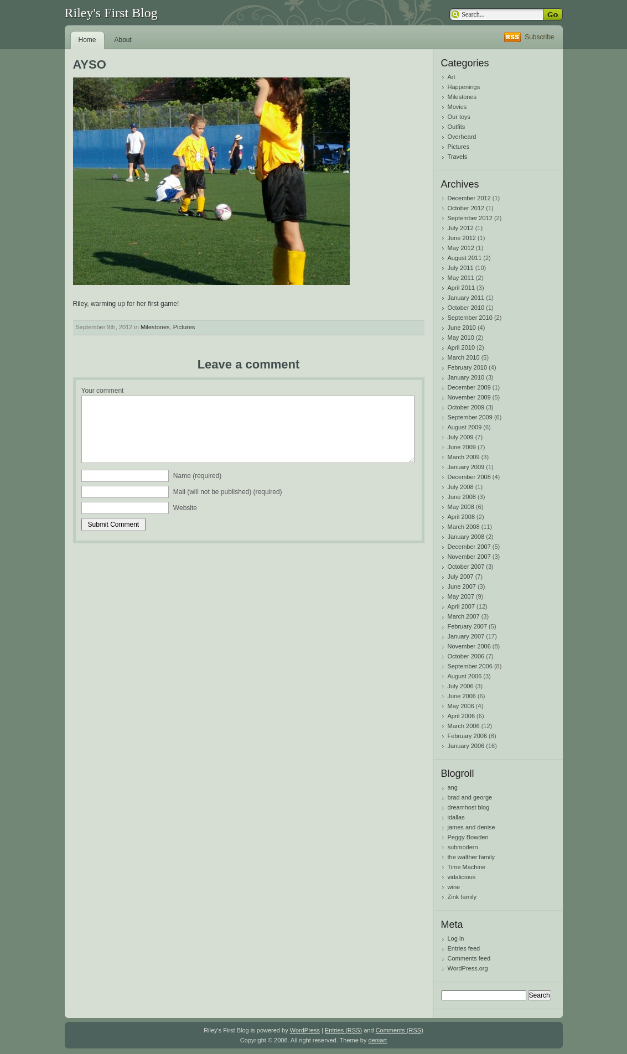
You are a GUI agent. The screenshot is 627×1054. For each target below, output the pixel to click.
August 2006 (465, 676)
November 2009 (469, 397)
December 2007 (469, 546)
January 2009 (466, 467)
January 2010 (466, 377)
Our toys (459, 116)
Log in (456, 938)
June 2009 (462, 447)
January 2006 (466, 746)
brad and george (470, 797)
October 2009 (466, 407)
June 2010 (462, 327)
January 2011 (466, 297)
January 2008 (466, 536)
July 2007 (461, 576)
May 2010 (461, 337)
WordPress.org (468, 968)
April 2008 (461, 516)
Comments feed (469, 958)
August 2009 (465, 427)
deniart (378, 1040)
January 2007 (466, 636)
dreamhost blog (469, 807)
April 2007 (461, 606)
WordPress (305, 1030)
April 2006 (461, 716)
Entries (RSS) (343, 1030)
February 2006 (468, 736)
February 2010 (468, 367)
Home (87, 40)
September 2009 (470, 417)
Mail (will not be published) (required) (227, 492)
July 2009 (461, 437)
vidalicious (462, 877)
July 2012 (461, 228)
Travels (458, 156)
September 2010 (470, 317)
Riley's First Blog (111, 13)
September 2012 (470, 218)
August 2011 (465, 258)
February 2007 (468, 626)
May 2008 (461, 506)
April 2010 (461, 347)
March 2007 (464, 616)
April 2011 (461, 287)
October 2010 (466, 307)
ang (453, 787)
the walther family (471, 857)
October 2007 (466, 566)
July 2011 (461, 267)
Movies (457, 106)
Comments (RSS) (399, 1030)
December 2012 (469, 198)
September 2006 (470, 666)
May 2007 (461, 596)
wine (454, 887)
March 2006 (464, 726)
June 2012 (462, 238)
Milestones (155, 327)
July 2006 (461, 686)
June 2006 (462, 696)
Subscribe (539, 37)
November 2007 (469, 556)
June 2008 (462, 497)
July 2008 (461, 487)
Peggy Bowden (468, 837)
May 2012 (461, 248)
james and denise (471, 827)
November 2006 (469, 646)
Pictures (184, 327)
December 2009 (469, 387)
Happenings (464, 87)
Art (451, 77)
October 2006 (466, 656)
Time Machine (467, 867)
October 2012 (466, 208)
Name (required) (197, 476)
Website (185, 508)
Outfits (456, 126)
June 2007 (462, 586)
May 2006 (461, 706)
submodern (463, 847)
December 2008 (469, 477)
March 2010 (464, 357)
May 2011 (461, 277)
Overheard (462, 136)
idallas (456, 817)
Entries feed (464, 948)
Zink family (462, 897)
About (123, 40)
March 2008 (464, 526)
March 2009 (464, 457)
